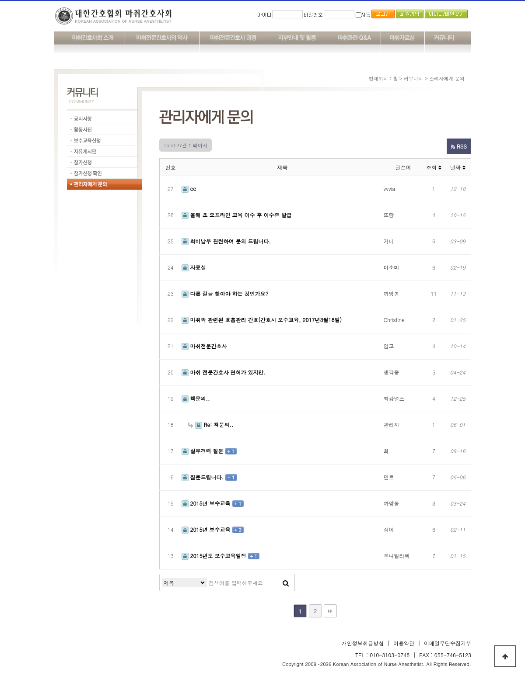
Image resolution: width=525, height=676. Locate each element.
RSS (459, 146)
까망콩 (391, 293)
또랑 (389, 214)
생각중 (391, 372)
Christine (394, 319)
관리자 (391, 424)
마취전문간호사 (204, 346)
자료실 (194, 267)
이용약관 (403, 643)
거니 (389, 241)
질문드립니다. (204, 477)
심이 (389, 529)
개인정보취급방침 (363, 643)
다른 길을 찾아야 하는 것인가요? (225, 293)
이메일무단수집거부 (447, 643)
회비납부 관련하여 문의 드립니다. (226, 241)
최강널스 (394, 398)
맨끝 (330, 610)
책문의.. (196, 398)
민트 (389, 477)
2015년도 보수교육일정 (215, 555)
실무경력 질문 (203, 450)
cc (189, 188)
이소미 (391, 267)
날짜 (458, 167)
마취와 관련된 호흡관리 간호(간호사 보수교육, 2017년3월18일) (262, 319)
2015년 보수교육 (207, 503)
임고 (389, 346)
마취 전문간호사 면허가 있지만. (224, 372)
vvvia (390, 188)
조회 (433, 167)
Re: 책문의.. (211, 424)
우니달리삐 (397, 555)
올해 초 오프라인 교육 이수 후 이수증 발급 (237, 214)
